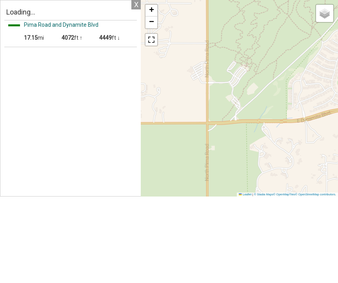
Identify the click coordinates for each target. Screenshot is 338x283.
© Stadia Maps (263, 194)
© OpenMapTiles (284, 194)
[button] (151, 11)
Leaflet (245, 194)
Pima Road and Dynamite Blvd (61, 25)
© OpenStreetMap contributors (315, 194)
